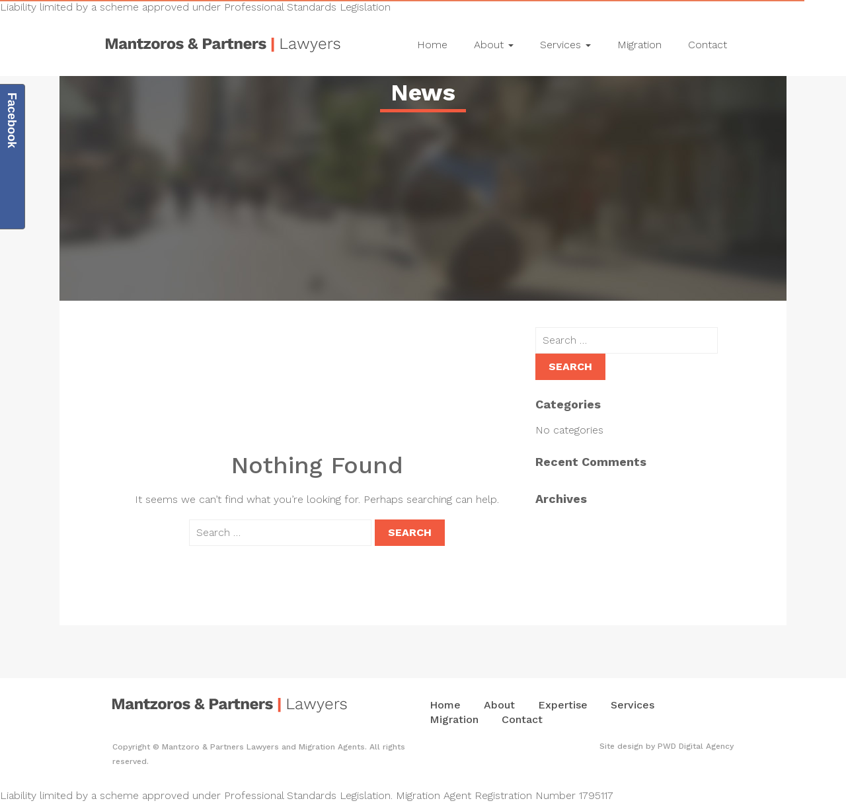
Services (565, 44)
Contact (707, 44)
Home (432, 44)
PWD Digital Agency (696, 746)
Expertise (563, 705)
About (494, 44)
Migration (639, 44)
